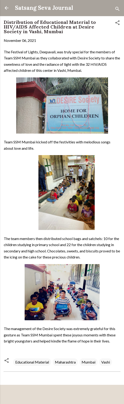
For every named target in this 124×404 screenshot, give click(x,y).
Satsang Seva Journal (44, 7)
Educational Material (32, 362)
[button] (117, 23)
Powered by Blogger (62, 395)
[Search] (117, 9)
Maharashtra (65, 362)
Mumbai (88, 362)
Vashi (105, 362)
